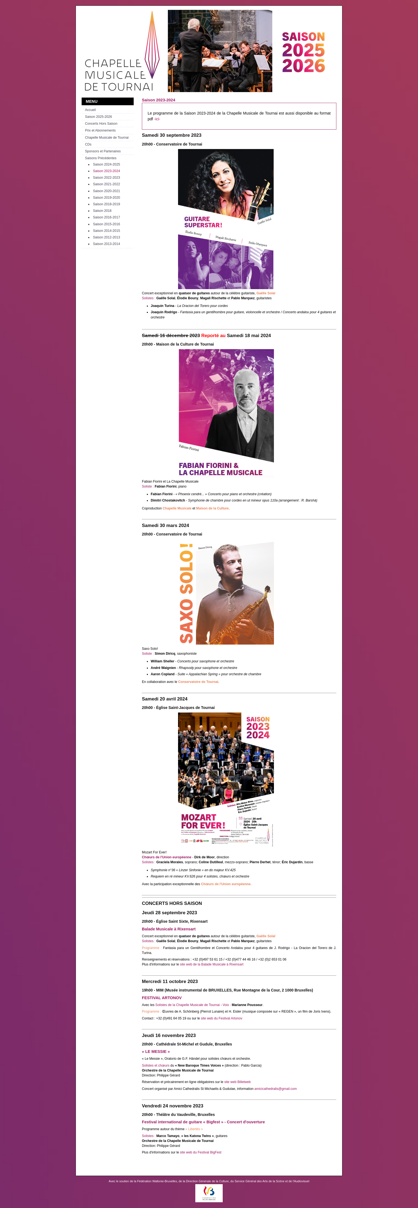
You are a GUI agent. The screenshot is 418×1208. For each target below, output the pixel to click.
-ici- (157, 119)
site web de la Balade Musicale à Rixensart (212, 964)
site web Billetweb (237, 1082)
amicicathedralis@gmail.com (275, 1089)
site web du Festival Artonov (221, 1018)
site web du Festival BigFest (200, 1152)
